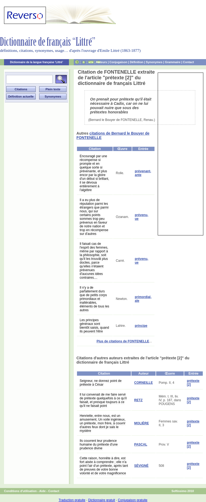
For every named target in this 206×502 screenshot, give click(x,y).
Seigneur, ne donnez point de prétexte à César (101, 382)
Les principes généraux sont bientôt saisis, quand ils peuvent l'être (94, 325)
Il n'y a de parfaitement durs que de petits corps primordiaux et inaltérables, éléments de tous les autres (94, 299)
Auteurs (101, 62)
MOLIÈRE (141, 423)
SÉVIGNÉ (141, 466)
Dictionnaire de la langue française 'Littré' (36, 62)
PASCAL (140, 444)
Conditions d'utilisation (20, 491)
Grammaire (173, 62)
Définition (137, 62)
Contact (188, 62)
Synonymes (154, 62)
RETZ (138, 400)
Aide (42, 491)
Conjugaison (118, 62)
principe (141, 326)
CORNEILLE (143, 383)
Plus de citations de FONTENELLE (123, 341)
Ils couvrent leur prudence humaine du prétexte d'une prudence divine (99, 444)
